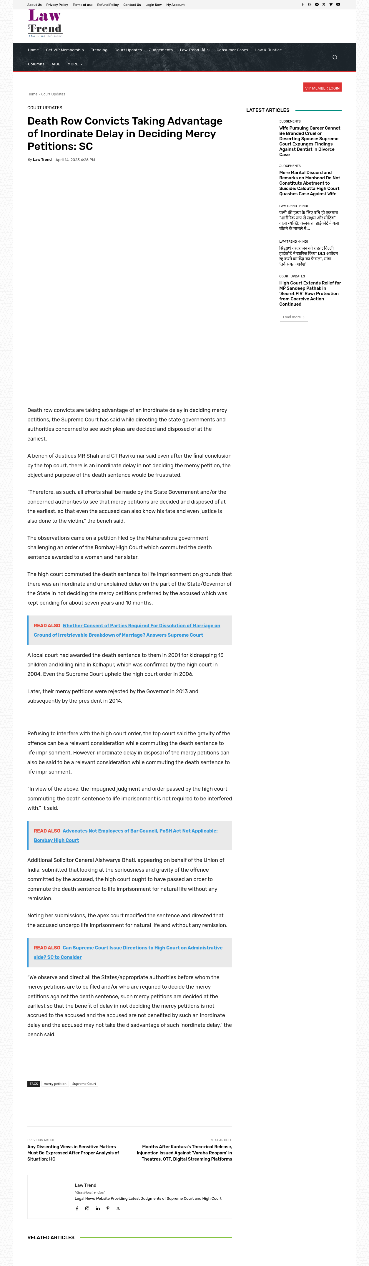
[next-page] (40, 1248)
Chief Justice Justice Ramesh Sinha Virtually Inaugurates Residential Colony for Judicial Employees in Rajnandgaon (129, 1220)
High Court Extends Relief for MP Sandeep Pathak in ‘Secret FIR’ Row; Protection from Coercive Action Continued (310, 293)
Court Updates (53, 94)
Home (32, 94)
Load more (294, 317)
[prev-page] (31, 1248)
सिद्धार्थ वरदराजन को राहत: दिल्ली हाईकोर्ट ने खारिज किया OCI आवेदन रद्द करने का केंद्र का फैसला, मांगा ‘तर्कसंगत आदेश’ (308, 256)
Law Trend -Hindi (293, 206)
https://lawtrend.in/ (90, 1103)
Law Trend (42, 159)
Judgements (290, 121)
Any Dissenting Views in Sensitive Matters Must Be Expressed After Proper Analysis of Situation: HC (73, 1063)
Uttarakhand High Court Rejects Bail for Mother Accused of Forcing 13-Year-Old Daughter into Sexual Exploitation (61, 1220)
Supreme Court (84, 994)
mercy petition (55, 994)
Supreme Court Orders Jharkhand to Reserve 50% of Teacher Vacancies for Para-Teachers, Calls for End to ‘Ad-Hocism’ (198, 1220)
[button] (335, 57)
